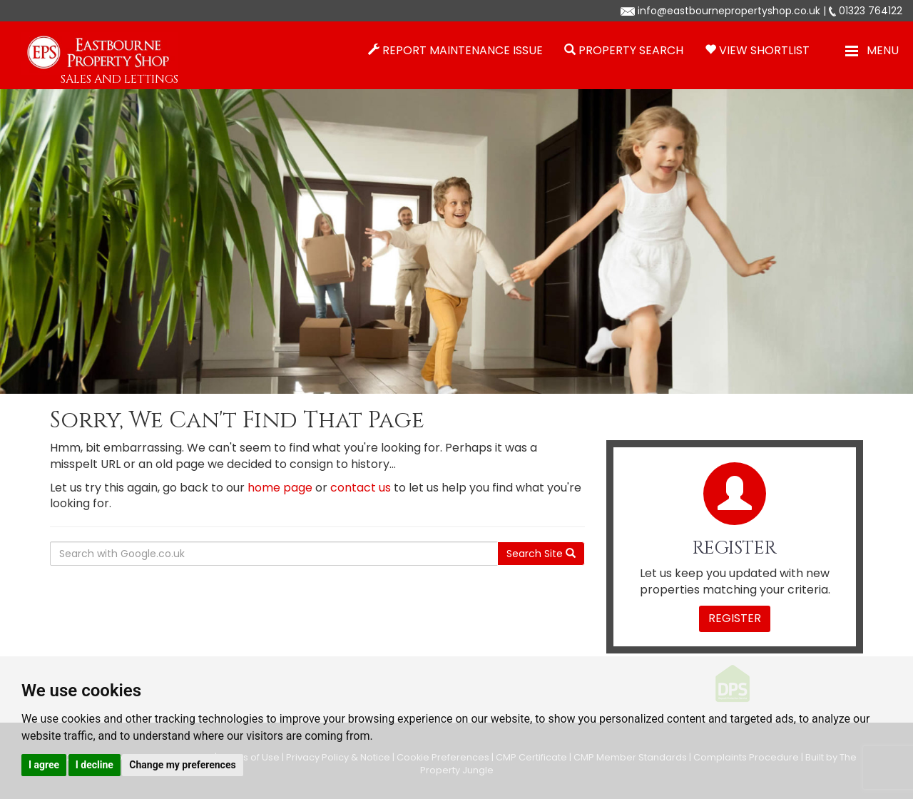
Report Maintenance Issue (462, 50)
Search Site (541, 553)
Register (734, 618)
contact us (360, 487)
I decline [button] (94, 764)
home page (280, 487)
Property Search (630, 50)
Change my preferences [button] (182, 764)
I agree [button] (44, 764)
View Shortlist (764, 50)
